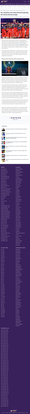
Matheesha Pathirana (19, 169)
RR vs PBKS (3, 308)
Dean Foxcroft (18, 255)
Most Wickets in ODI (4, 237)
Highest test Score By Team (5, 214)
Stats (28, 6)
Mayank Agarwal (18, 242)
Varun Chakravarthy (19, 281)
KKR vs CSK (3, 252)
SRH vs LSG (3, 301)
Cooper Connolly (18, 222)
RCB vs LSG (3, 299)
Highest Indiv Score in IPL (5, 178)
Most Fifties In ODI (4, 219)
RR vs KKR (2, 290)
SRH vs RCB (3, 316)
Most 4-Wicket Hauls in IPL (5, 193)
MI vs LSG (2, 295)
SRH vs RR (2, 315)
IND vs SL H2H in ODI (4, 337)
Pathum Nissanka (18, 181)
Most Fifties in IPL (4, 173)
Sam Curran (17, 202)
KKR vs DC (2, 264)
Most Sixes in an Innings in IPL (6, 191)
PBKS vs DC (3, 269)
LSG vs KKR (3, 286)
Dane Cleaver (18, 318)
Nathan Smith (18, 286)
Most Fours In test (4, 223)
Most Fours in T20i (4, 234)
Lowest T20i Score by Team (5, 236)
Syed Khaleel (18, 231)
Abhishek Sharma (18, 201)
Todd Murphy (18, 319)
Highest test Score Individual (5, 211)
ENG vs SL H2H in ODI (4, 355)
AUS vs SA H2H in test (4, 378)
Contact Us (6, 412)
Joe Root (17, 308)
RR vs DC (2, 270)
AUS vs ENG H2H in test (4, 390)
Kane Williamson (18, 213)
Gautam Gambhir (18, 236)
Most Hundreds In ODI (4, 225)
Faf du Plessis (18, 220)
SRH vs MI (2, 307)
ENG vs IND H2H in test (4, 366)
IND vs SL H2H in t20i (4, 336)
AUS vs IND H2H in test (4, 386)
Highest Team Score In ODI (5, 217)
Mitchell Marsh (18, 296)
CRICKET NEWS (12, 4)
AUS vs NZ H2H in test (4, 398)
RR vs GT (2, 281)
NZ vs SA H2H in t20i (4, 395)
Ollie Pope (17, 263)
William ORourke (18, 258)
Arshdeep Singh (18, 196)
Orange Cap (19, 6)
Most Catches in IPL (4, 184)
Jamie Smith (17, 260)
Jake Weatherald (18, 302)
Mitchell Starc (18, 295)
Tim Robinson (18, 316)
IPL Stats (2, 199)
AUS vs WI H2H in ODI (4, 374)
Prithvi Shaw (18, 193)
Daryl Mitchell (18, 210)
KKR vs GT (2, 275)
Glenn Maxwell (18, 304)
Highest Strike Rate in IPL (5, 185)
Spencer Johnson (18, 182)
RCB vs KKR (3, 292)
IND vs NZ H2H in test (4, 348)
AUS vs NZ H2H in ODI (4, 384)
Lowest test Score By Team (5, 216)
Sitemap (27, 412)
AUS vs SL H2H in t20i (4, 375)
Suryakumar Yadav (19, 273)
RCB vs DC (2, 272)
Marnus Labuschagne (19, 324)
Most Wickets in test (4, 239)
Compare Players (3, 169)
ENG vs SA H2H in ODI (4, 360)
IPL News (2, 202)
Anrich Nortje (18, 184)
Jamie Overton (18, 173)
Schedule (14, 6)
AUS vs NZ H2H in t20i (4, 383)
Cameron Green (18, 207)
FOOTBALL (18, 4)
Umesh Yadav (18, 239)
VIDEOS (26, 4)
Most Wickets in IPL (4, 170)
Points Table (10, 6)
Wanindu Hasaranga (19, 179)
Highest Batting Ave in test (5, 207)
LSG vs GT (2, 276)
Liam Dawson (18, 307)
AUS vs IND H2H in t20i (4, 387)
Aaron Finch (17, 228)
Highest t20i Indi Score (4, 210)
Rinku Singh (17, 278)
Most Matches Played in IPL (5, 190)
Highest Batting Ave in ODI (5, 205)
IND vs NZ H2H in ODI (4, 351)
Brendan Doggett (18, 321)
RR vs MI (2, 304)
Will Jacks (17, 298)
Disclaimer (10, 412)
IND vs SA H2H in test (4, 339)
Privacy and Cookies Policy (21, 412)
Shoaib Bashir (18, 261)
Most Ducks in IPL (4, 175)
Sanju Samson (18, 219)
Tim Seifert (17, 187)
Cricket (17, 44)
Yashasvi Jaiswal (18, 185)
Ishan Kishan (18, 289)
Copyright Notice (14, 412)
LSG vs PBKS (3, 296)
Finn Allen (17, 205)
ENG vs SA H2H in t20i (4, 358)
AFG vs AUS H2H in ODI (4, 404)
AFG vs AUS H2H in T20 (4, 403)
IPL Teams (2, 204)
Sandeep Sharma (18, 225)
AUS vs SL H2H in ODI (4, 377)
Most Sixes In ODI (4, 228)
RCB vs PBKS (3, 310)
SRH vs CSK (3, 261)
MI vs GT (2, 278)
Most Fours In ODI (4, 222)
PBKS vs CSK (3, 257)
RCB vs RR (2, 313)
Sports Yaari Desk (4, 16)
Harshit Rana (18, 208)
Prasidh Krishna (18, 272)
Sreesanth (17, 237)
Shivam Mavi (18, 245)
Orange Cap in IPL (4, 181)
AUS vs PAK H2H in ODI (4, 400)
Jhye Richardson (18, 252)
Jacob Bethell (18, 190)
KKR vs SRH (3, 293)
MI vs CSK (2, 255)
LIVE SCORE (3, 4)
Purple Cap (24, 6)
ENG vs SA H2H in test (4, 357)
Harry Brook (18, 310)
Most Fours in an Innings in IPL (6, 188)
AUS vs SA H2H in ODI (4, 381)
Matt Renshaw (18, 322)
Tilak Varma (17, 276)
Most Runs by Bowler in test (5, 233)
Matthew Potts (18, 264)
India (21, 44)
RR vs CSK (2, 258)
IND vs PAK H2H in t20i (4, 345)
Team (5, 6)
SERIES (7, 4)
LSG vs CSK (2, 254)
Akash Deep (17, 290)
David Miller (17, 191)
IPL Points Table (3, 196)
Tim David (17, 176)
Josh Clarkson (18, 257)
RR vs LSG (2, 298)
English (25, 1)
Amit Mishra (18, 243)
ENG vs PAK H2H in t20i (4, 363)
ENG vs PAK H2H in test (4, 361)
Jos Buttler (17, 313)
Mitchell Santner (18, 217)
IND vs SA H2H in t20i (4, 340)
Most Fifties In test (4, 220)
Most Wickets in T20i (4, 240)
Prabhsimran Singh (19, 240)
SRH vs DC (2, 273)
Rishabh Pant (18, 292)
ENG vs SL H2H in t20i (4, 354)
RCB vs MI (2, 305)
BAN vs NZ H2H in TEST (4, 331)
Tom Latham (18, 254)
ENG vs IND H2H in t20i (4, 368)
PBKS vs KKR (3, 289)
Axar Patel (17, 284)
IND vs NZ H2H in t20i (4, 349)
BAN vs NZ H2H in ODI (4, 329)
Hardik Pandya (18, 216)
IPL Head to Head (4, 201)
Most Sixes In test (4, 231)
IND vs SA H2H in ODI (4, 342)
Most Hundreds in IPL (4, 172)
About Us (3, 412)
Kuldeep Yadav (18, 270)
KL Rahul (17, 188)
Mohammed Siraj (18, 266)
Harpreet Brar (18, 204)
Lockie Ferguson (18, 223)
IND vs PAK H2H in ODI (4, 346)
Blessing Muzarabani (19, 269)
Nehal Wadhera (18, 178)
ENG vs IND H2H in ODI (4, 369)
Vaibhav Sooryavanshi (19, 172)
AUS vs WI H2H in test (4, 371)
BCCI (23, 44)
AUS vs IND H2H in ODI (4, 389)
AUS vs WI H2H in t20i (4, 372)
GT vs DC (2, 263)
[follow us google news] (16, 119)
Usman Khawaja (18, 299)
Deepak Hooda (18, 170)
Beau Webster (18, 249)
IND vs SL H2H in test (4, 334)
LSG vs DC (2, 266)
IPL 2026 (2, 6)
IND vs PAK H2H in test (4, 343)
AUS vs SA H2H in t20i (4, 380)
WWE (22, 4)
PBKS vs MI (3, 302)
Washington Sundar (19, 175)
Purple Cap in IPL (3, 179)
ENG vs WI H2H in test (4, 406)
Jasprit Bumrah (18, 211)
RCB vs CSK (3, 260)
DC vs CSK (2, 249)
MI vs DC (2, 267)
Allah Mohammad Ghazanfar (20, 233)
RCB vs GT (2, 283)
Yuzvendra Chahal (18, 199)
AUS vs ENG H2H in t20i (4, 392)
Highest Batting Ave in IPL (5, 176)
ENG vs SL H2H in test (4, 352)
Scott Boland (18, 214)
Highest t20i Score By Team (5, 213)
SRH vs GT (2, 284)
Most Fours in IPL (4, 187)
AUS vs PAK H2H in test (4, 401)
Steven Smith (18, 301)
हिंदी (28, 1)
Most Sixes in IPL (3, 182)
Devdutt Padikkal (18, 293)
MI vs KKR (2, 287)
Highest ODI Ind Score (4, 208)
